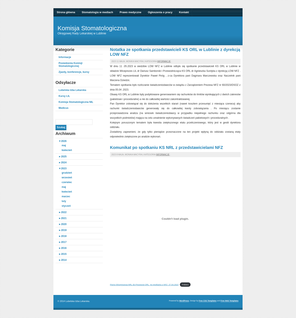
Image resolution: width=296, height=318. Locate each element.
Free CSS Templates (207, 301)
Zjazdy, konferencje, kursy (74, 72)
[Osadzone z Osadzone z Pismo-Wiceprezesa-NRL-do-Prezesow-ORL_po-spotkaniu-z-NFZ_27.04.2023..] (175, 219)
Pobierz (185, 284)
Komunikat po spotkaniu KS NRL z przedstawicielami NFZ (166, 147)
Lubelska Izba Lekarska (72, 90)
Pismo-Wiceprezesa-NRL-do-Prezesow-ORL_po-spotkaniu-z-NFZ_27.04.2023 (144, 284)
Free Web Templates (229, 301)
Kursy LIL (64, 96)
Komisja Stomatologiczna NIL (76, 102)
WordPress (184, 301)
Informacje (65, 57)
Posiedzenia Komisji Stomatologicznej (70, 64)
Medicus (63, 108)
